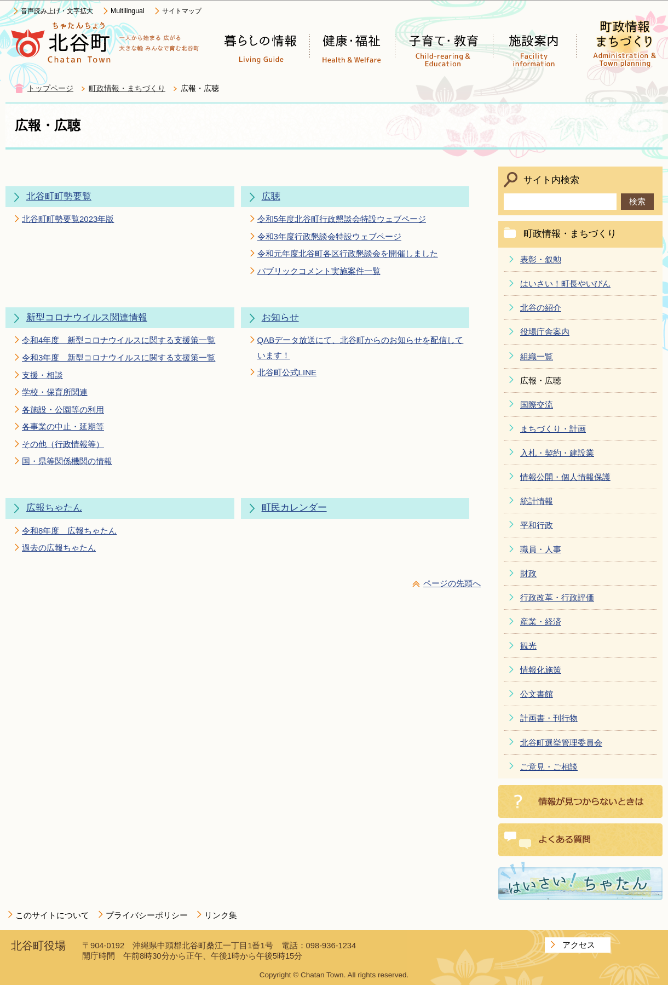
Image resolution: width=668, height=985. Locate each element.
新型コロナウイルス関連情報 (86, 317)
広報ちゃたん (54, 507)
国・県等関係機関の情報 (67, 461)
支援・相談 (42, 375)
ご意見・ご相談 (549, 766)
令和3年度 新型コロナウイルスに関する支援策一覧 (118, 357)
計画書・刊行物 (549, 718)
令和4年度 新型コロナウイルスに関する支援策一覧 (118, 340)
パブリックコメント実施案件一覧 (319, 271)
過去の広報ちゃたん (59, 547)
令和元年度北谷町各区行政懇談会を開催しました (347, 253)
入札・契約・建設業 (557, 452)
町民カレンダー (294, 507)
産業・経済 (540, 621)
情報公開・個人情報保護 (565, 477)
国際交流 (536, 404)
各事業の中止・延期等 (63, 426)
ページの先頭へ (452, 583)
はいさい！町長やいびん (565, 283)
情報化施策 (540, 669)
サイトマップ (181, 11)
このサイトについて (52, 915)
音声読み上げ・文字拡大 (57, 11)
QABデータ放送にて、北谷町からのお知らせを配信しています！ (360, 347)
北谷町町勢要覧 (58, 196)
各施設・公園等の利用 (63, 409)
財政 (528, 573)
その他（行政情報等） (63, 444)
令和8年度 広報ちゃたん (69, 530)
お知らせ (280, 317)
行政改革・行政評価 (557, 597)
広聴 (271, 196)
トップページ (50, 88)
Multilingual (128, 11)
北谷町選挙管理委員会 (561, 742)
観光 (528, 645)
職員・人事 (540, 549)
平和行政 (536, 525)
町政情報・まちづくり (127, 88)
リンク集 (220, 915)
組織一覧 (536, 356)
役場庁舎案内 (544, 331)
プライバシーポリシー (147, 915)
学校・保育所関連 (55, 392)
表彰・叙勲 (540, 259)
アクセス (578, 944)
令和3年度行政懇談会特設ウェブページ (329, 236)
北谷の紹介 (540, 307)
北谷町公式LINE (286, 372)
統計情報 (536, 501)
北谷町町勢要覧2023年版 (68, 219)
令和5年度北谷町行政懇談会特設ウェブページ (341, 219)
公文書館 (536, 693)
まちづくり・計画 (553, 428)
